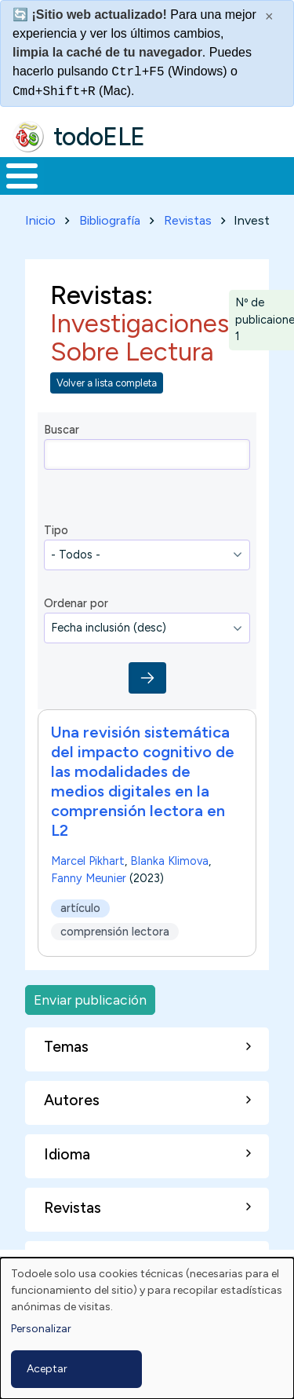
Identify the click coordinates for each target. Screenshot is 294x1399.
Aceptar (47, 1368)
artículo (80, 909)
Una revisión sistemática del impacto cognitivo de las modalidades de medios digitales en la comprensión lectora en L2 (142, 781)
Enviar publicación (90, 999)
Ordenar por (76, 603)
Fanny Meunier (88, 878)
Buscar (61, 430)
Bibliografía (109, 220)
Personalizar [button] (41, 1328)
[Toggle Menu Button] (22, 176)
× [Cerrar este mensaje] (269, 16)
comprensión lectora (114, 932)
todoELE (99, 137)
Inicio (40, 220)
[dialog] (147, 1328)
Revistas (188, 220)
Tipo (56, 530)
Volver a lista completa (106, 383)
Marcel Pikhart (88, 861)
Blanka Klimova (169, 861)
